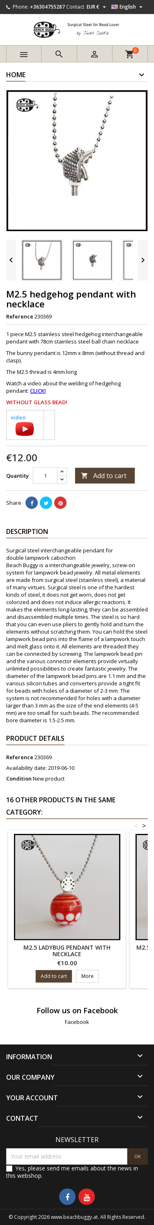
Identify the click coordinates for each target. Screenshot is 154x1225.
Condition (19, 778)
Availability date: (26, 768)
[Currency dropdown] (97, 7)
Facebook (77, 1022)
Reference (19, 316)
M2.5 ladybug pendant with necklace (66, 950)
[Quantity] (45, 475)
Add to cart (103, 475)
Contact (75, 6)
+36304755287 (47, 6)
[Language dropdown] (128, 7)
